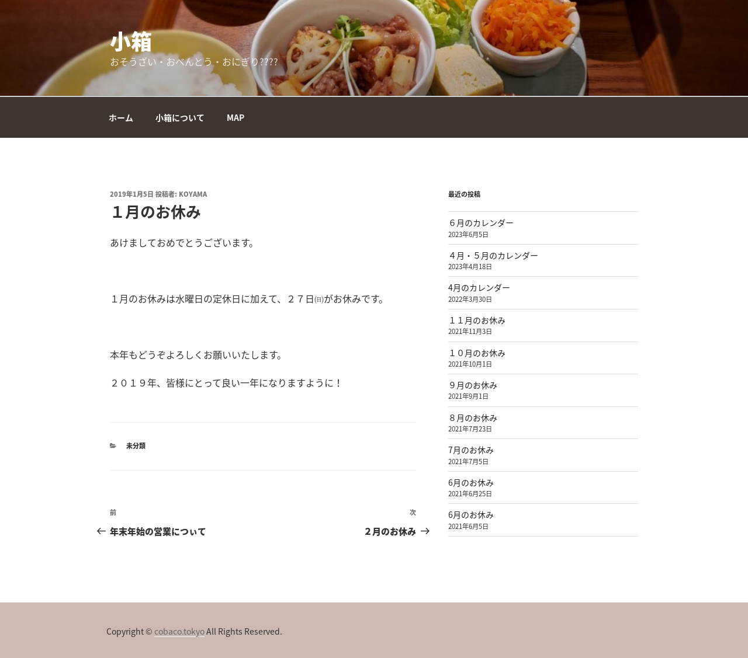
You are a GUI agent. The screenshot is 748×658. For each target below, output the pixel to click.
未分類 (136, 446)
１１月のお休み (476, 320)
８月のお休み (472, 417)
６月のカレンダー (481, 222)
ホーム (121, 117)
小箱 (131, 41)
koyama (193, 194)
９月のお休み (472, 385)
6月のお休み (471, 482)
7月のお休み (471, 449)
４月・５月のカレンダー (493, 255)
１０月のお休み (476, 352)
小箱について (180, 117)
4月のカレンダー (479, 287)
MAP (235, 117)
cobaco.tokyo (179, 631)
